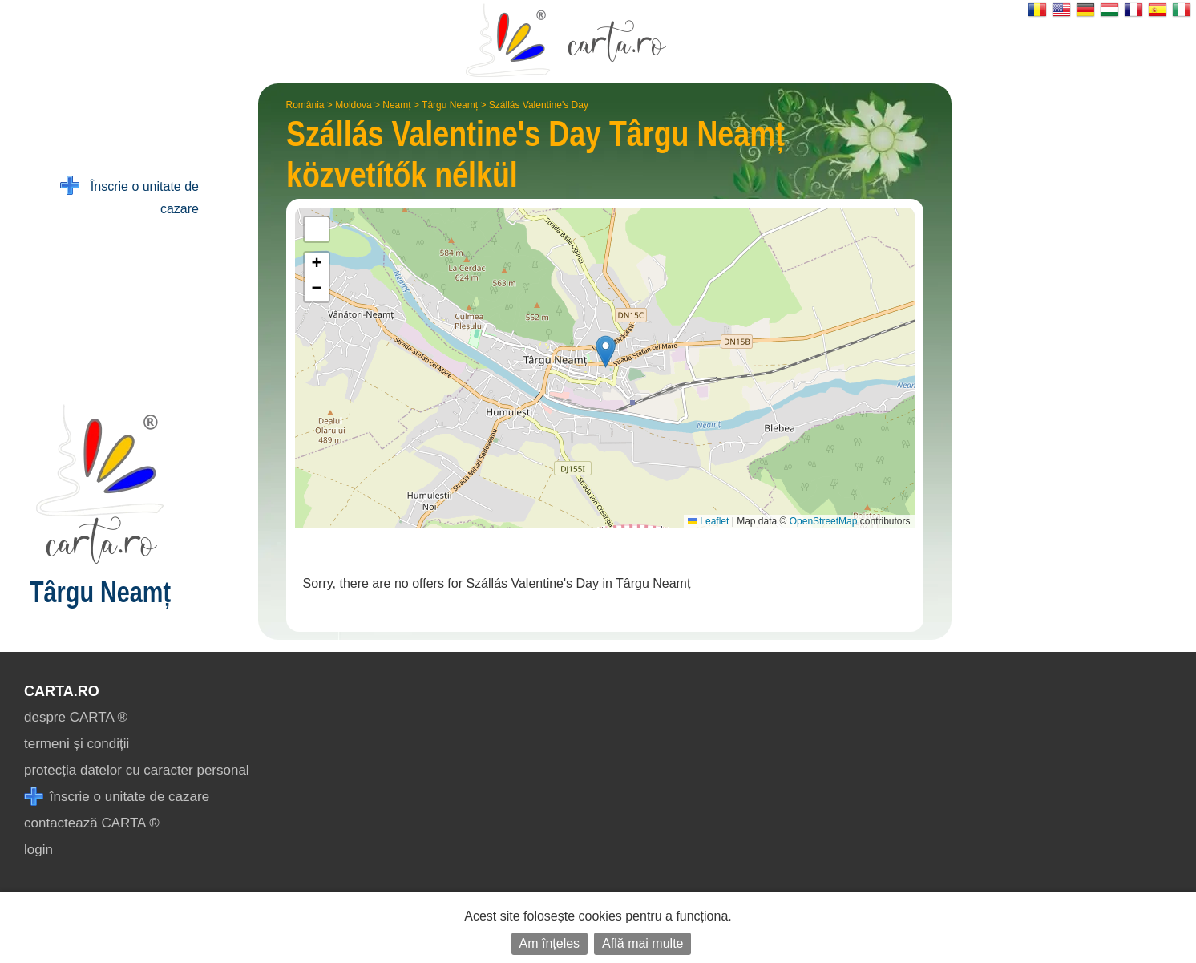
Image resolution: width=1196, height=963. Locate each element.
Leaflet (708, 521)
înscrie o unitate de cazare (116, 796)
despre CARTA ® (75, 717)
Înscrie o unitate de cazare (129, 196)
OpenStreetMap (824, 521)
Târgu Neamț (450, 105)
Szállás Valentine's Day (538, 105)
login (38, 849)
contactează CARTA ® (92, 823)
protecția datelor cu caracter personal (136, 770)
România (305, 105)
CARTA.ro (61, 691)
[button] (606, 351)
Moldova (353, 105)
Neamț (396, 105)
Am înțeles (549, 943)
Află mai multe (642, 943)
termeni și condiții (76, 743)
